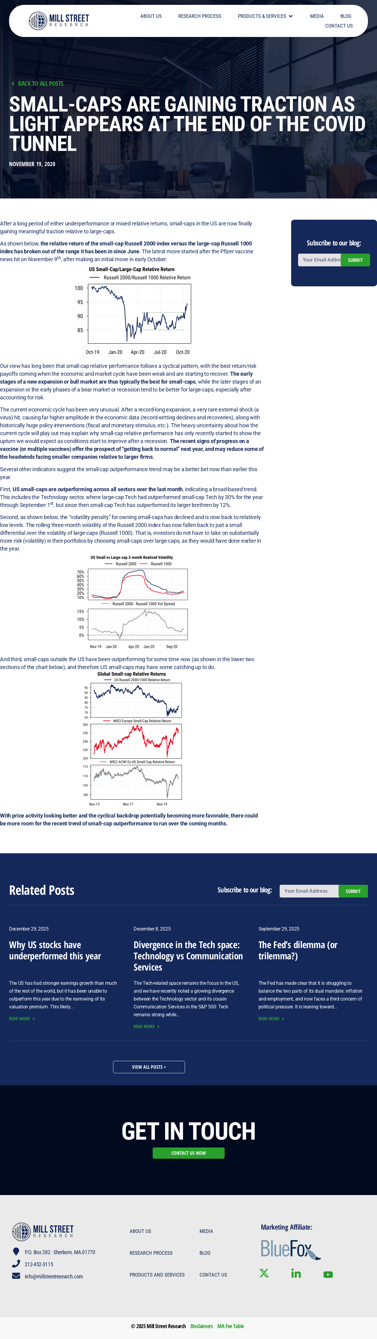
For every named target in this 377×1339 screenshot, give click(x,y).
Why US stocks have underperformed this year (55, 950)
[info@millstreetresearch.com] (16, 1276)
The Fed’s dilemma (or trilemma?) (298, 950)
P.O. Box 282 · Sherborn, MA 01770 (60, 1252)
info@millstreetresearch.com (54, 1276)
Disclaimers (201, 1326)
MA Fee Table (230, 1326)
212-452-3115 (39, 1264)
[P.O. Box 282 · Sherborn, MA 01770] (16, 1251)
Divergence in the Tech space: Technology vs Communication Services (188, 955)
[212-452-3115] (16, 1264)
